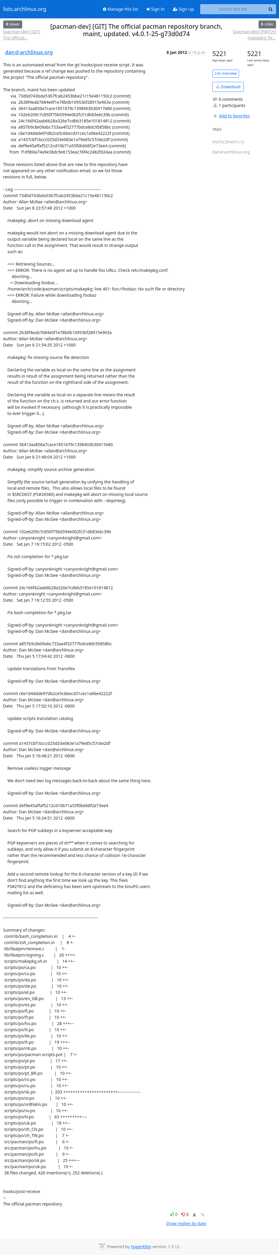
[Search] (270, 9)
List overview (226, 73)
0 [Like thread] (175, 1214)
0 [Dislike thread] (185, 1214)
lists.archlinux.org (24, 9)
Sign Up (183, 9)
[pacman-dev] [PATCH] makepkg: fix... (254, 35)
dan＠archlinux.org (29, 52)
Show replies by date (186, 1223)
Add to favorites (231, 116)
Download (228, 87)
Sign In (156, 9)
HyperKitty (141, 1246)
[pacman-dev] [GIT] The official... (21, 35)
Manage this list (120, 9)
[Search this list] (233, 9)
